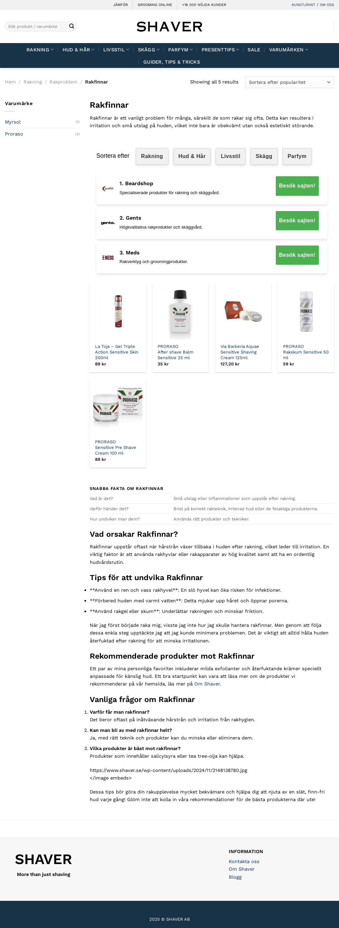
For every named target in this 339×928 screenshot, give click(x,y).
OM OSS (327, 5)
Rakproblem (63, 82)
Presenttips (220, 49)
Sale (254, 50)
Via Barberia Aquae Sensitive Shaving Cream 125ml (239, 352)
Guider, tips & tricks (171, 62)
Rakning (40, 49)
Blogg (235, 877)
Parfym (180, 49)
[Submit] (71, 27)
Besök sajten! (297, 186)
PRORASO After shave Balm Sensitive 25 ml (175, 352)
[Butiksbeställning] (289, 82)
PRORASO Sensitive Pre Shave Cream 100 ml (115, 447)
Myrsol (13, 122)
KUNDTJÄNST (303, 5)
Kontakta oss (244, 861)
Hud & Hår (79, 49)
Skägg (149, 49)
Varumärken (288, 49)
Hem (10, 82)
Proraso (14, 134)
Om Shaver (207, 684)
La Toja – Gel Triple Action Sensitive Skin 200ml (116, 352)
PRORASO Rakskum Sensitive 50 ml (306, 352)
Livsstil (116, 49)
